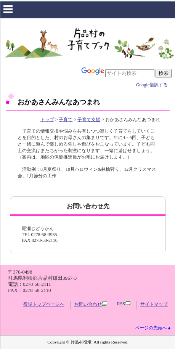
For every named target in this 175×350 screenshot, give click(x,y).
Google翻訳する (152, 85)
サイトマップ (154, 304)
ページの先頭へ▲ (153, 328)
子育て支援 (88, 119)
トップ (47, 119)
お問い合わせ (90, 304)
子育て (65, 119)
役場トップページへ (43, 304)
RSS (123, 303)
